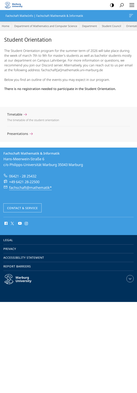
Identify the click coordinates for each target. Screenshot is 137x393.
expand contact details (129, 278)
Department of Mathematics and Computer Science (45, 26)
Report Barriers (17, 266)
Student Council (111, 26)
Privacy (9, 249)
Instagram (26, 223)
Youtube (19, 223)
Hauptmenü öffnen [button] (130, 5)
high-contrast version (111, 5)
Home (5, 26)
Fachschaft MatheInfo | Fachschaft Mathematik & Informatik (130, 16)
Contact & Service (22, 208)
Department (89, 26)
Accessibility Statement (23, 258)
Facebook (5, 223)
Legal (8, 240)
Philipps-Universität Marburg (21, 282)
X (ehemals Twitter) (11, 223)
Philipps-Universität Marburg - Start (15, 5)
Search (120, 5)
